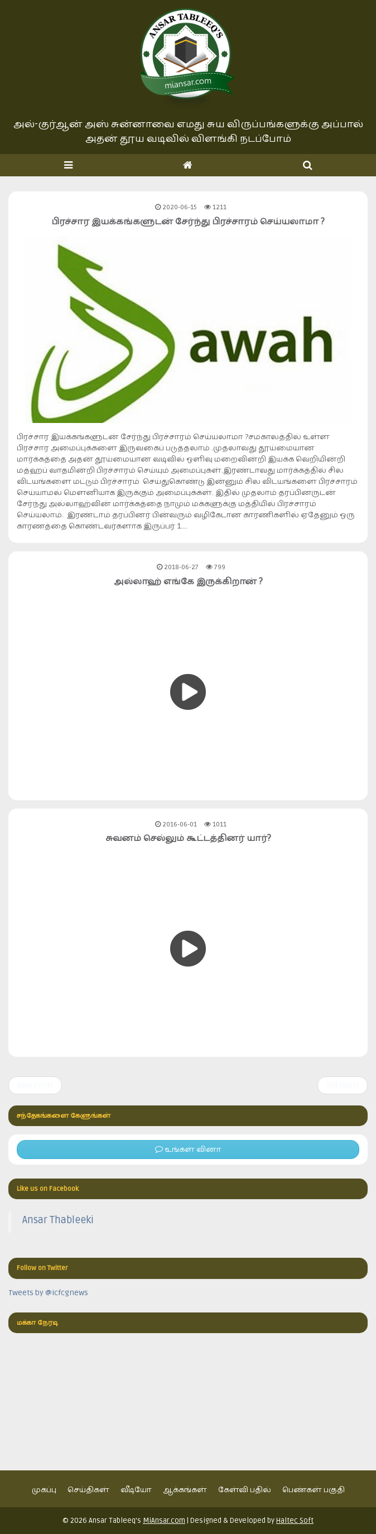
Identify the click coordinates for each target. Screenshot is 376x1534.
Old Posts (342, 1085)
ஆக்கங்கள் (185, 1489)
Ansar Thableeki (58, 1220)
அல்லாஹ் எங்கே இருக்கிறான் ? (188, 581)
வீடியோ (136, 1489)
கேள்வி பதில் (244, 1489)
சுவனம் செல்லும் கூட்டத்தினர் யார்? (188, 838)
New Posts (35, 1085)
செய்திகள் (88, 1489)
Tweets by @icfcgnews (48, 1292)
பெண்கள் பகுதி (313, 1489)
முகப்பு (44, 1489)
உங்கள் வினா (188, 1149)
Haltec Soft (295, 1520)
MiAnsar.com (164, 1520)
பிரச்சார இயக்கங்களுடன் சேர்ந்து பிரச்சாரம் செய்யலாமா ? (188, 221)
